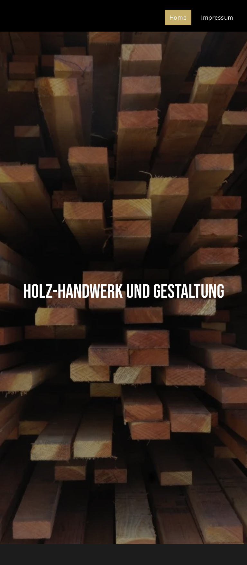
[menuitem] (180, 17)
